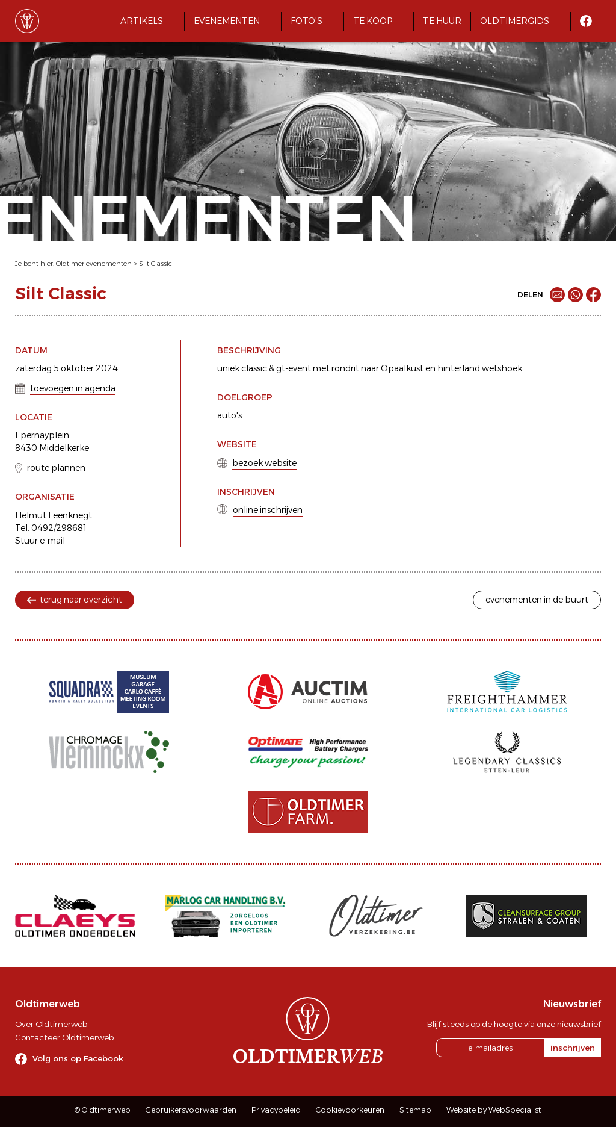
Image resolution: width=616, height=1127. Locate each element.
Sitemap (415, 1109)
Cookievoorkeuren (350, 1109)
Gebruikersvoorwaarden (191, 1109)
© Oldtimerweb (103, 1109)
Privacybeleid (276, 1109)
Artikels (141, 21)
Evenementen (227, 21)
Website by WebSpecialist (493, 1109)
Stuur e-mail (40, 540)
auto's (229, 415)
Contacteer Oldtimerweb (64, 1037)
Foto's (306, 21)
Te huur (442, 21)
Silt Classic (155, 263)
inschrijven (572, 1047)
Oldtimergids (514, 21)
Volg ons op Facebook (77, 1058)
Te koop (372, 21)
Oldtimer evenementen (94, 263)
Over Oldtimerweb (51, 1024)
